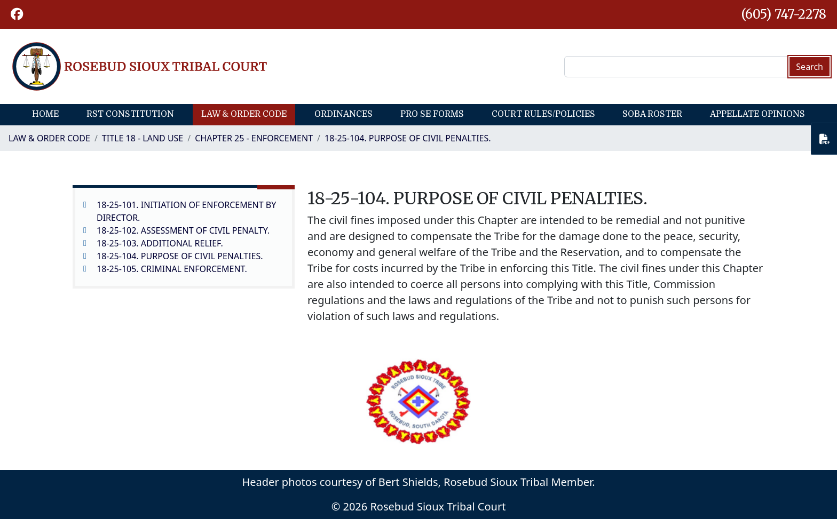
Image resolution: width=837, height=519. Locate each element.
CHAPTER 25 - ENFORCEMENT (254, 138)
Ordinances (343, 114)
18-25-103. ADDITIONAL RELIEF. (160, 243)
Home (45, 114)
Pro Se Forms (432, 114)
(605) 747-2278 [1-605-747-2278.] (783, 14)
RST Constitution (130, 114)
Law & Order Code (244, 114)
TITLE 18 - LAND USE (142, 138)
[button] (17, 14)
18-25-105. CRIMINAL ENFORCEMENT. (172, 269)
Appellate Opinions (757, 114)
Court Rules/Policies (543, 114)
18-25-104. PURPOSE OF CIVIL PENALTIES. (408, 138)
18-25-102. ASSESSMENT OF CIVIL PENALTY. (183, 230)
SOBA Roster (652, 114)
